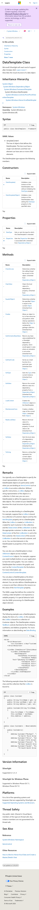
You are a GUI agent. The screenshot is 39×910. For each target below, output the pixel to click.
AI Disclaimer (8, 891)
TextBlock (5, 625)
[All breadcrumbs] (4, 31)
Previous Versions (20, 891)
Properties (7, 54)
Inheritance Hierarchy (11, 46)
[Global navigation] (2, 3)
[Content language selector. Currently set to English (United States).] (13, 876)
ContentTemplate (17, 567)
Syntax (6, 48)
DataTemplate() (10, 182)
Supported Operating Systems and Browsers (18, 803)
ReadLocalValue (10, 420)
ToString (8, 452)
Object (33, 301)
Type (29, 373)
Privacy (22, 894)
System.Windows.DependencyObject (16, 86)
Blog (5, 894)
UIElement (25, 403)
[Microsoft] (19, 2)
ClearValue (9, 284)
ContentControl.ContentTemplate (14, 572)
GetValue (8, 383)
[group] (19, 129)
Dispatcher (9, 238)
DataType (24, 191)
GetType (8, 373)
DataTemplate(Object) (13, 195)
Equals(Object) (10, 299)
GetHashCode (10, 360)
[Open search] (30, 3)
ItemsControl (25, 485)
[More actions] (35, 31)
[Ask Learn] (25, 31)
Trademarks (18, 900)
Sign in (35, 3)
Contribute (14, 894)
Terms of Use (8, 900)
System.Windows (19, 107)
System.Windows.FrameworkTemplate (18, 89)
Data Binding (31, 630)
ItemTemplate (7, 519)
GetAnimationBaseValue (13, 336)
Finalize (8, 314)
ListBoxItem (28, 522)
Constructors (8, 51)
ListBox (6, 488)
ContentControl (8, 556)
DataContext (12, 527)
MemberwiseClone (11, 409)
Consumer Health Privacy (12, 897)
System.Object (7, 84)
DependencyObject (24, 243)
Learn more (21, 70)
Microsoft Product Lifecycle (15, 14)
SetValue (8, 437)
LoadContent (10, 401)
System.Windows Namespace (13, 31)
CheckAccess (10, 269)
